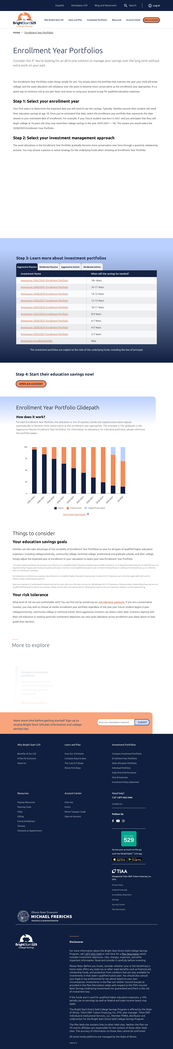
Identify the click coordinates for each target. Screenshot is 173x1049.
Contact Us (117, 804)
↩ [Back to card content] (130, 587)
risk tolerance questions (97, 602)
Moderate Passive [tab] (48, 281)
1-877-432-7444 (124, 797)
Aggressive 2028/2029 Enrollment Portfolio (44, 341)
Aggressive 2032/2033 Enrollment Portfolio (44, 328)
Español (59, 5)
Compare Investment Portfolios (127, 753)
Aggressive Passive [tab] (27, 281)
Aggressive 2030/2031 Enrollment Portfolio (44, 335)
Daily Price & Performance (124, 772)
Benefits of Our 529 (26, 753)
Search (130, 6)
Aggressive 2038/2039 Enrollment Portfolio (44, 308)
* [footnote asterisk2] (9, 553)
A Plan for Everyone (26, 758)
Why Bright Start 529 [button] (53, 20)
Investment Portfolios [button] (97, 20)
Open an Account (151, 20)
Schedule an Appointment (29, 830)
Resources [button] (116, 20)
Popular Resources (26, 802)
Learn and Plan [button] (75, 20)
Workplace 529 (79, 5)
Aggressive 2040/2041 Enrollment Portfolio (44, 301)
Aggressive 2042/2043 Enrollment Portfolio (44, 294)
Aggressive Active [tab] (70, 281)
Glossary (21, 826)
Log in (154, 5)
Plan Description (118, 909)
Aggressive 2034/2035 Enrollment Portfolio (44, 321)
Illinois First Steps (73, 768)
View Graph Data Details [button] (76, 514)
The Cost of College (74, 763)
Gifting (20, 816)
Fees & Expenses (120, 777)
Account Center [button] (133, 20)
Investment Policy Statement (125, 782)
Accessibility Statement (122, 895)
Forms (67, 807)
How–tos (69, 802)
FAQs (19, 811)
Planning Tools (24, 807)
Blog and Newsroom (106, 5)
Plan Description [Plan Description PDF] (130, 953)
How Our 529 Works (74, 753)
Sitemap (115, 900)
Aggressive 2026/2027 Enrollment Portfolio (44, 348)
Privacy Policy (117, 885)
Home (16, 32)
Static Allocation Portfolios (124, 763)
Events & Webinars (26, 821)
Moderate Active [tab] (92, 281)
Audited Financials (119, 890)
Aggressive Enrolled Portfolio (36, 355)
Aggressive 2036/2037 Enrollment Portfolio (44, 314)
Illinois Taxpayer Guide (75, 811)
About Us (21, 763)
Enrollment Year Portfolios (39, 32)
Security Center (118, 904)
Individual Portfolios (121, 768)
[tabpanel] (86, 322)
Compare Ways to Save (75, 758)
